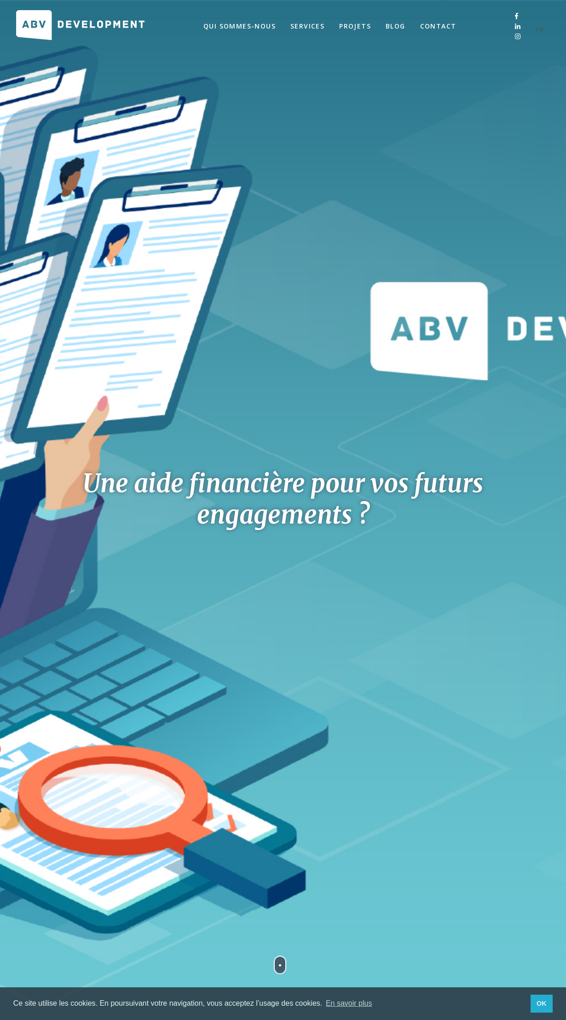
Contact (438, 26)
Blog (395, 26)
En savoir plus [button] (349, 1003)
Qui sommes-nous (239, 26)
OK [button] (542, 1003)
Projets (355, 26)
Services (307, 26)
